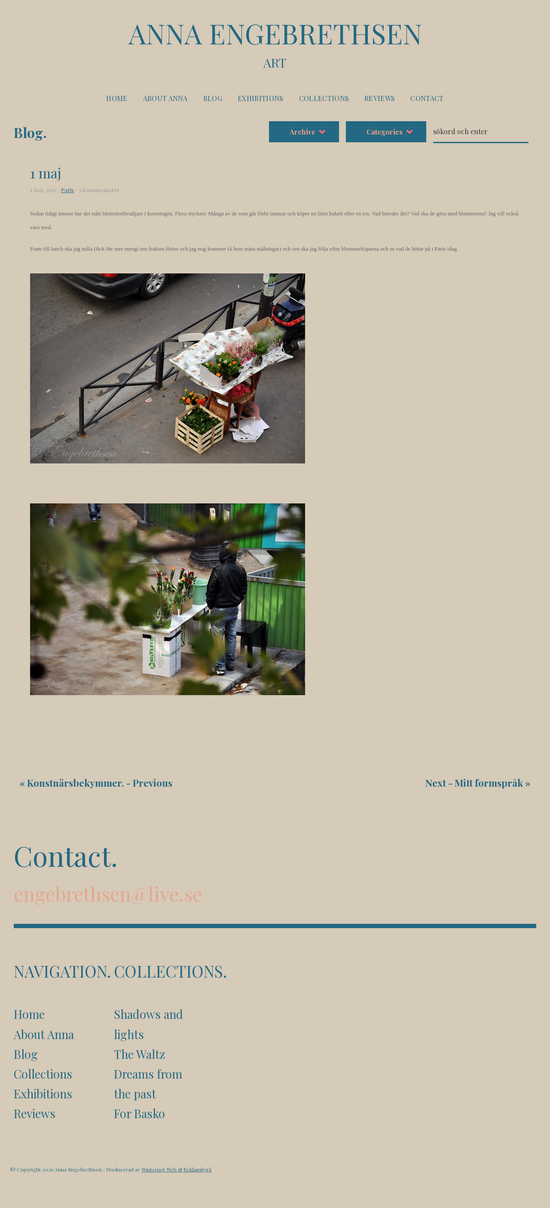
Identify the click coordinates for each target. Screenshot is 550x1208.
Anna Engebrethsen (275, 44)
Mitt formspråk (489, 782)
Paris (67, 189)
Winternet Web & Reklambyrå (176, 1169)
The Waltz (139, 1054)
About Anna (165, 98)
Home (116, 98)
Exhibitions (261, 98)
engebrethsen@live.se (108, 893)
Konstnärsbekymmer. (75, 782)
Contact (426, 98)
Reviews (379, 98)
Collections (324, 98)
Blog (212, 98)
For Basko (139, 1113)
